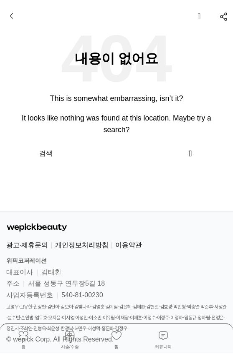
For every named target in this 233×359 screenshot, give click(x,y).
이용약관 (128, 245)
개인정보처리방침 (82, 245)
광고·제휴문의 (27, 245)
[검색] (116, 153)
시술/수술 (70, 346)
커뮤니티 (163, 346)
